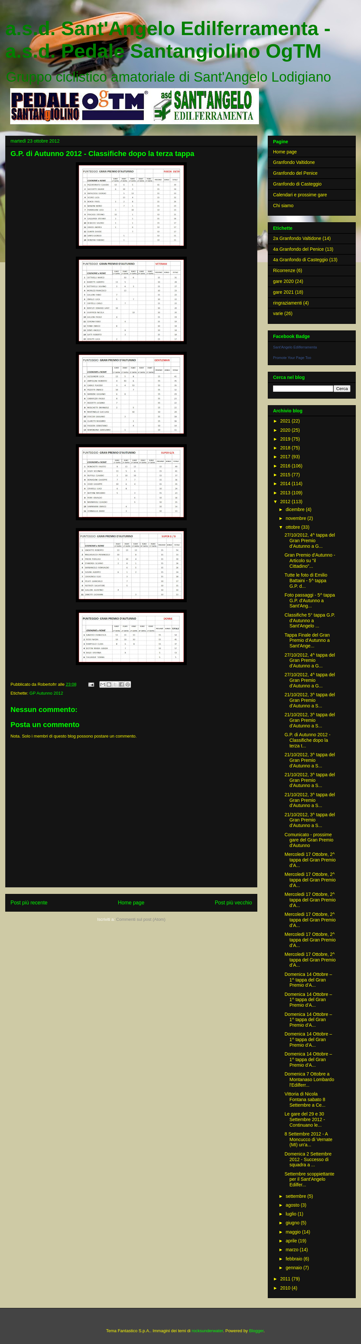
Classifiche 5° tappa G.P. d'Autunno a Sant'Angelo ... (310, 620)
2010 (286, 1288)
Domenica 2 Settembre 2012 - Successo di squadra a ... (308, 1159)
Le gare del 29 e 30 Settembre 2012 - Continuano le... (305, 1119)
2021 (286, 421)
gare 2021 (283, 292)
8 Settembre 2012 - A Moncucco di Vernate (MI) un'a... (308, 1139)
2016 (286, 465)
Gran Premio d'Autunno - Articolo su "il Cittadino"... (310, 560)
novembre (296, 518)
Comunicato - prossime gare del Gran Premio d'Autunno (309, 840)
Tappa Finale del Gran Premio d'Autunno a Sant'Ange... (307, 640)
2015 (286, 474)
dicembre (296, 509)
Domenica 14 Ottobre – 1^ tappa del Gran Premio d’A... (308, 980)
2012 (286, 501)
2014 (286, 483)
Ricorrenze (284, 270)
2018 (286, 447)
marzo (293, 1249)
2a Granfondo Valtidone (297, 238)
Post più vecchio (233, 902)
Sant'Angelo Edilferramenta (295, 347)
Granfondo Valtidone (294, 162)
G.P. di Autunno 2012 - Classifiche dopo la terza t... (307, 740)
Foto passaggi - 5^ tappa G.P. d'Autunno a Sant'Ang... (310, 600)
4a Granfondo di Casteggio (300, 259)
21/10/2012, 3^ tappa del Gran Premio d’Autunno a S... (310, 700)
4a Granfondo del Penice (298, 249)
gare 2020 (283, 281)
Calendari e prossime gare (300, 194)
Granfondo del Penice (295, 173)
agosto (293, 1205)
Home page (131, 902)
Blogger (256, 1330)
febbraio (294, 1258)
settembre (296, 1196)
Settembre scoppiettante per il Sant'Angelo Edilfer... (309, 1179)
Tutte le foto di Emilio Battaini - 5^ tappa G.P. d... (306, 580)
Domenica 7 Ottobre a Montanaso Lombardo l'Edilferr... (309, 1079)
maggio (294, 1232)
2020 (286, 430)
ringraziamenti (287, 303)
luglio (292, 1213)
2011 (286, 1278)
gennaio (294, 1267)
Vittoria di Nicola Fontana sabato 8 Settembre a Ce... (305, 1099)
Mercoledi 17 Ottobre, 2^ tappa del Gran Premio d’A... (310, 860)
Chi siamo (283, 205)
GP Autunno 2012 (46, 693)
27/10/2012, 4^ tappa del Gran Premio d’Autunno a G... (310, 540)
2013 (286, 492)
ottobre (293, 527)
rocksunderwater (207, 1330)
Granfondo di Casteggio (297, 184)
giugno (293, 1222)
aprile (292, 1240)
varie (278, 313)
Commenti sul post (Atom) (140, 919)
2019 (286, 439)
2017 (286, 456)
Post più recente (29, 902)
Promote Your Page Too (292, 358)
